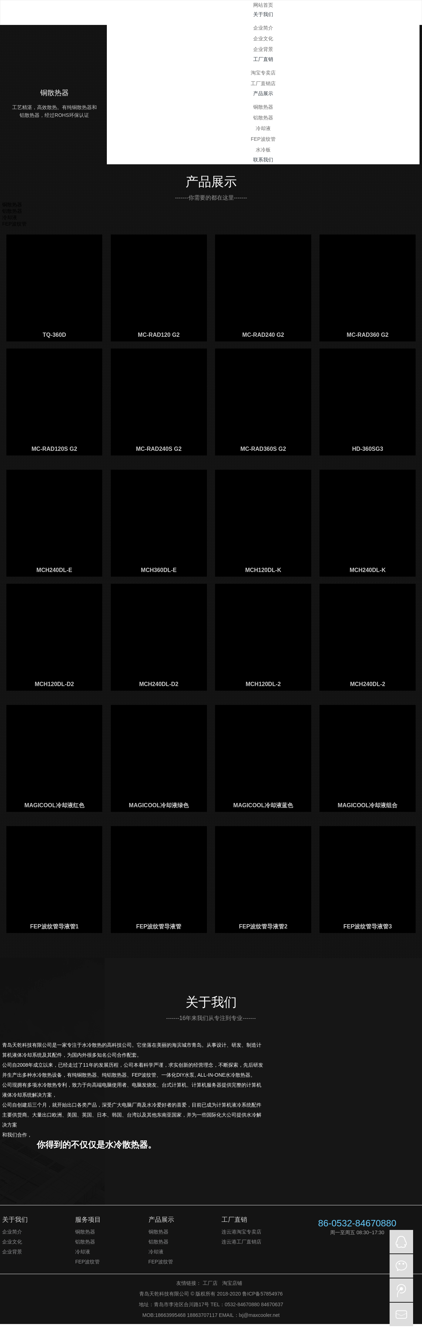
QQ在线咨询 (401, 1241)
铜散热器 (263, 107)
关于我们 (15, 1219)
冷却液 (263, 128)
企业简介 (263, 28)
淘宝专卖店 (263, 73)
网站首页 (263, 5)
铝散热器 (263, 117)
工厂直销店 (263, 83)
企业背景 (263, 49)
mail (401, 1314)
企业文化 (263, 38)
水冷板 (263, 150)
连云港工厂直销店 (241, 1242)
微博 (401, 1290)
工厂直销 (234, 1219)
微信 (401, 1266)
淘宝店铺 (232, 1283)
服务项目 (88, 1219)
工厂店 (210, 1283)
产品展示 (161, 1219)
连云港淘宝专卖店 (241, 1232)
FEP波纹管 (263, 139)
